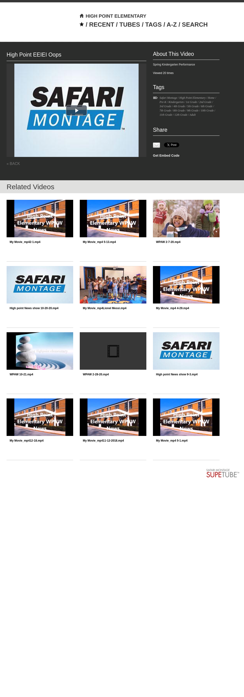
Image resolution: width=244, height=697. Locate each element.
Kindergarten (176, 102)
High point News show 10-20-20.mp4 (34, 308)
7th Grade (165, 110)
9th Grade (193, 110)
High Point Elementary (192, 97)
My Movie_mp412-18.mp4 (27, 440)
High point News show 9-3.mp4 (177, 374)
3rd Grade (165, 106)
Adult (193, 114)
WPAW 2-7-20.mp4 (168, 242)
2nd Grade (205, 102)
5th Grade (193, 106)
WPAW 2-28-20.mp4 (96, 374)
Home (211, 97)
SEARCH (195, 24)
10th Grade (207, 110)
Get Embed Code (166, 155)
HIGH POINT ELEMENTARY (112, 16)
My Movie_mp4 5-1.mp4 (172, 440)
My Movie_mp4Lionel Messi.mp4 (104, 308)
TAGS (153, 24)
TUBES (129, 24)
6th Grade (206, 106)
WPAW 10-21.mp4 (21, 374)
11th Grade (166, 114)
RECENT (101, 24)
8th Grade (179, 110)
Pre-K (163, 102)
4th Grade (179, 106)
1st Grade (191, 102)
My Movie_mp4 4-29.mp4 (172, 308)
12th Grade (180, 114)
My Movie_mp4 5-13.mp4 (99, 242)
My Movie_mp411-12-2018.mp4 (103, 440)
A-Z (172, 24)
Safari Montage (168, 97)
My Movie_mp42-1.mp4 (25, 242)
